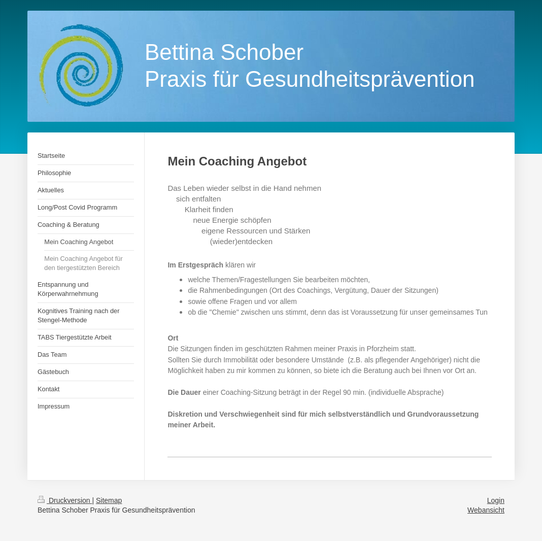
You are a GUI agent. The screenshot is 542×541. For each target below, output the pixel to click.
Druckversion (65, 500)
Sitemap (109, 500)
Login (495, 500)
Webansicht (485, 510)
